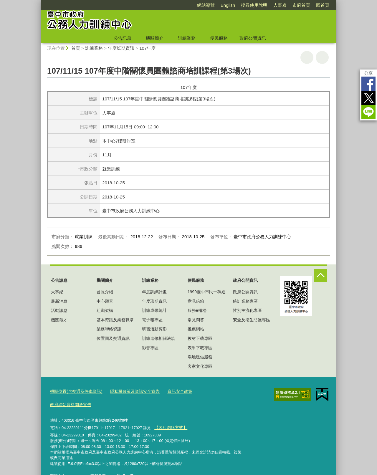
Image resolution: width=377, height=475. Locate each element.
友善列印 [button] (306, 57)
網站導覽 (206, 5)
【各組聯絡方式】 (169, 413)
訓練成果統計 (154, 310)
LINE (368, 112)
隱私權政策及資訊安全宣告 (129, 390)
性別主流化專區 (247, 310)
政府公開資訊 (252, 38)
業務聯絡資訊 (109, 329)
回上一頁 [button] (322, 57)
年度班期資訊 (121, 48)
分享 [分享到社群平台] (368, 73)
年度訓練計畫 (154, 291)
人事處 (280, 5)
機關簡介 (154, 38)
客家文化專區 (200, 366)
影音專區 (150, 347)
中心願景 (105, 301)
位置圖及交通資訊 (113, 338)
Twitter (368, 98)
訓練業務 (187, 38)
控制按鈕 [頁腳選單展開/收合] (320, 275)
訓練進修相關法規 (158, 338)
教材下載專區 (200, 338)
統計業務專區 (245, 301)
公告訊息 (122, 38)
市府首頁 (301, 5)
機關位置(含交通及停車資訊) (74, 390)
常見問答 (196, 319)
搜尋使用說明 (254, 5)
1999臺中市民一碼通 (207, 291)
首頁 (75, 48)
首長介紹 (105, 291)
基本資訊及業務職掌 (115, 319)
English (228, 5)
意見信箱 (196, 301)
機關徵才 (59, 319)
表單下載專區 (200, 347)
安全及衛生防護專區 (251, 319)
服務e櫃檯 (197, 310)
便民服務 (219, 38)
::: (39, 2)
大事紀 (57, 291)
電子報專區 (152, 319)
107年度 (147, 48)
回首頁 (322, 5)
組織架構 (105, 310)
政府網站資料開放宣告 (210, 390)
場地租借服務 (200, 357)
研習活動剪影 (154, 329)
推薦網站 (196, 329)
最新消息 (59, 301)
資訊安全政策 (171, 390)
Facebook (368, 84)
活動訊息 (59, 310)
